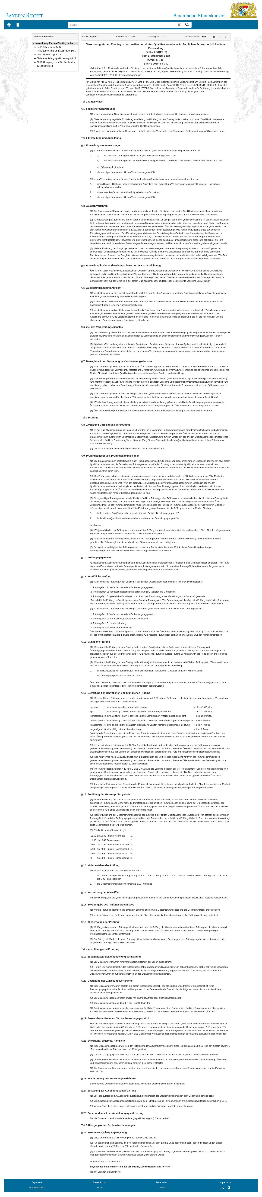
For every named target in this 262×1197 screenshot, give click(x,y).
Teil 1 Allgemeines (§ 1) (49, 47)
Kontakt (162, 1187)
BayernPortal (99, 1182)
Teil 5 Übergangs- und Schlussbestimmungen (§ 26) (63, 62)
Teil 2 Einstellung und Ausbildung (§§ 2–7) (58, 50)
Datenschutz (162, 1182)
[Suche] (122, 25)
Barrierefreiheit (36, 1187)
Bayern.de (36, 1182)
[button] (33, 43)
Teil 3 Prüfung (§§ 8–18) (49, 54)
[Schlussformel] (45, 66)
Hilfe (99, 1187)
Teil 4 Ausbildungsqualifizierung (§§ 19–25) (59, 58)
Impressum (225, 1182)
